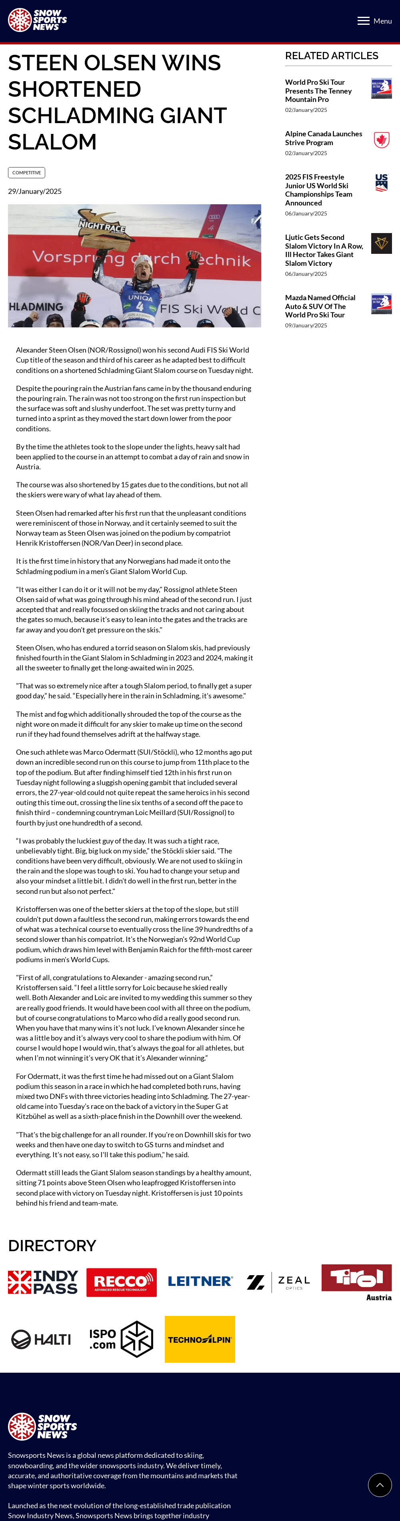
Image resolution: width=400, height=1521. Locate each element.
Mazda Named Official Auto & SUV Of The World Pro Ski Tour (320, 306)
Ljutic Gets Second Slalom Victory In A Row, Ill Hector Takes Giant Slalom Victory (324, 250)
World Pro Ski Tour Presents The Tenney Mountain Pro (318, 91)
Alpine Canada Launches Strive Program (323, 138)
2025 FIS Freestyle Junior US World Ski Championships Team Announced (318, 190)
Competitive (26, 172)
